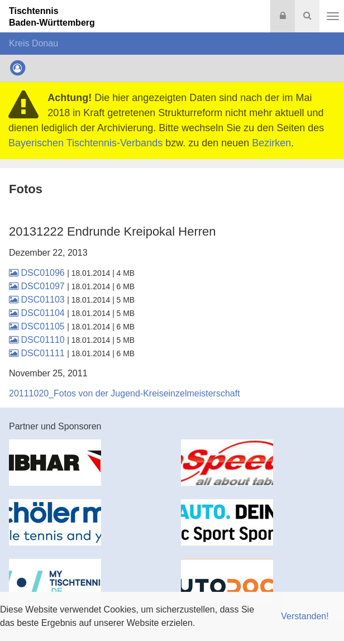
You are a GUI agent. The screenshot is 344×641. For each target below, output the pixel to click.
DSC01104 (38, 313)
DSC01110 (38, 340)
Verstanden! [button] (304, 616)
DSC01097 (38, 286)
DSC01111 (38, 353)
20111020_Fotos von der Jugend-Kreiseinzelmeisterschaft (124, 393)
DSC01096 (38, 273)
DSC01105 (38, 326)
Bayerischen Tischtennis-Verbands (85, 143)
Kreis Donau (33, 43)
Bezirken (271, 143)
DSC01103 (38, 299)
